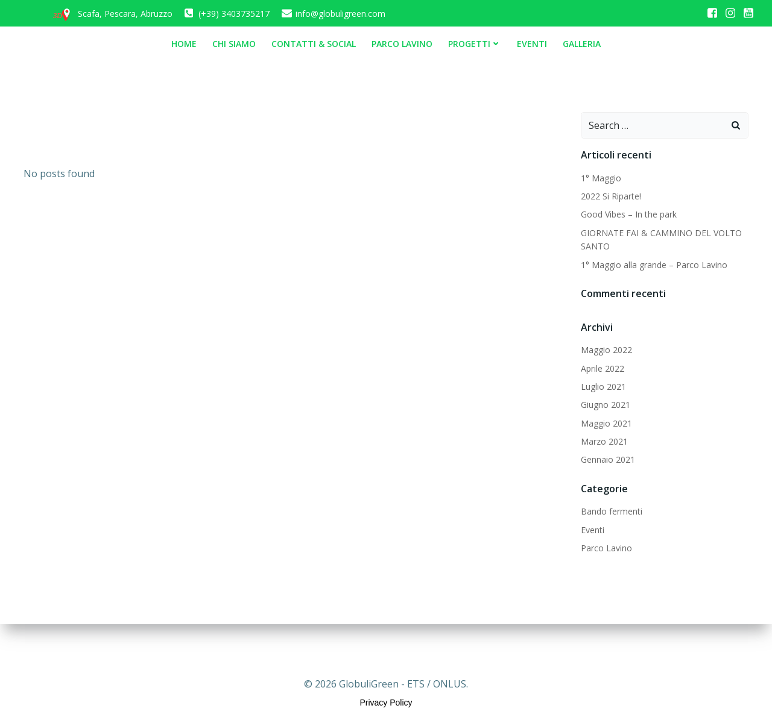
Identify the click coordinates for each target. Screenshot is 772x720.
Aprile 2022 (602, 368)
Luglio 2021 (603, 386)
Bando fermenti (611, 511)
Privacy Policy (385, 702)
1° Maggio (601, 178)
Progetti (474, 43)
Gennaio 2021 (608, 459)
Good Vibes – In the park (629, 214)
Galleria (582, 43)
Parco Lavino (402, 43)
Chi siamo (234, 43)
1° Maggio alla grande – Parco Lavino (654, 265)
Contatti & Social (313, 43)
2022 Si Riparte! (611, 196)
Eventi (532, 43)
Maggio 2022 (606, 349)
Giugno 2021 (605, 404)
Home (184, 43)
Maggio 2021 (606, 423)
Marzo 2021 (604, 441)
